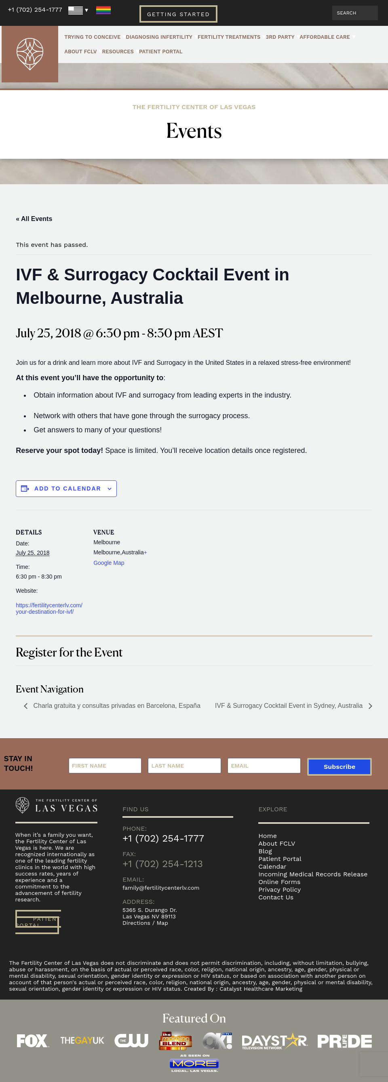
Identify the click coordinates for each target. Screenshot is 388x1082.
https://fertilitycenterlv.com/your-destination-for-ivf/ (49, 608)
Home (267, 836)
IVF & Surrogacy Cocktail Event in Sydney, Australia (289, 705)
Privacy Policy (279, 889)
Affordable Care (325, 37)
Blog (265, 851)
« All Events (34, 218)
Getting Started (178, 14)
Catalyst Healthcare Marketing (261, 988)
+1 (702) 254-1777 (35, 9)
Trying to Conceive (92, 37)
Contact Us (275, 897)
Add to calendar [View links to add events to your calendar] (67, 488)
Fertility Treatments (229, 37)
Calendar (272, 866)
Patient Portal (161, 51)
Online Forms (279, 882)
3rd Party (280, 37)
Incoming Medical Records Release (312, 874)
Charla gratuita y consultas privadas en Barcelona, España (117, 705)
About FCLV (80, 51)
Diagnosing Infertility (159, 37)
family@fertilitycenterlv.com (161, 887)
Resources (118, 51)
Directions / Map (145, 923)
